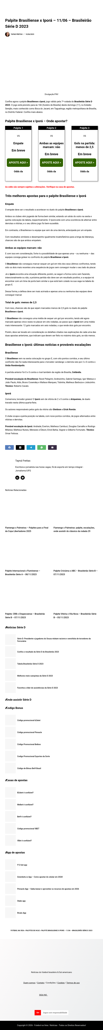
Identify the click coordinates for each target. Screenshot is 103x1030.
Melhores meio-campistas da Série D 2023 (35, 676)
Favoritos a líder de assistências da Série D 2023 (37, 688)
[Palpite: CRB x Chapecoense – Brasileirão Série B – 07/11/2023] (27, 595)
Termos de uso (73, 983)
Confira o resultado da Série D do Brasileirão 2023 (38, 652)
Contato (40, 983)
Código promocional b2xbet (28, 720)
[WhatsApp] (41, 447)
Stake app (21, 901)
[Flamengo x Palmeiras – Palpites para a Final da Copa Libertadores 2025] (27, 508)
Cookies (61, 983)
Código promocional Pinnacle (29, 732)
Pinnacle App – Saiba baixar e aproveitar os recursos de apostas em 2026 (48, 889)
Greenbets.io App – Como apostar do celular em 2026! (40, 877)
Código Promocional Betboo (29, 744)
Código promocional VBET (28, 829)
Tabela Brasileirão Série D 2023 (30, 664)
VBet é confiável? (24, 841)
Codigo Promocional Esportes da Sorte (33, 756)
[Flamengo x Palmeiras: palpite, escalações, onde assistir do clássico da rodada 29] (76, 508)
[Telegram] (31, 447)
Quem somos (29, 983)
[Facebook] (9, 447)
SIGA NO (43, 995)
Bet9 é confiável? (24, 817)
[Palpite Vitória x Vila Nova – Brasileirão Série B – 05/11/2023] (76, 595)
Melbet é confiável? (25, 805)
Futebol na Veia (17, 930)
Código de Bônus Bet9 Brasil (29, 768)
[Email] (52, 447)
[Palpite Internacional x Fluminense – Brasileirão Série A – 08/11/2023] (27, 551)
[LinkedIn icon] (19, 478)
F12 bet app (22, 865)
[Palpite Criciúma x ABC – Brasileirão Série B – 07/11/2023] (76, 551)
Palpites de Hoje (33, 930)
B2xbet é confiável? (25, 793)
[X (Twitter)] (20, 447)
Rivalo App (21, 913)
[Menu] (96, 4)
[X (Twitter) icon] (25, 478)
